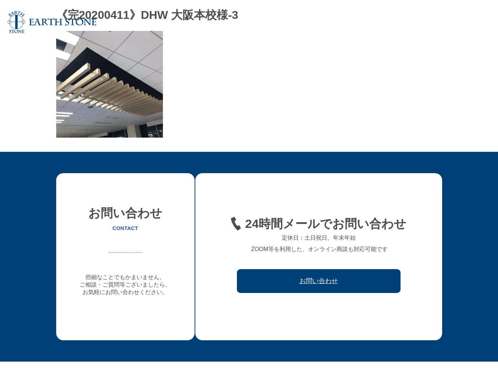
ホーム (185, 22)
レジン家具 (358, 22)
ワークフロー (394, 22)
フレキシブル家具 (318, 22)
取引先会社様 (433, 22)
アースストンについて (226, 22)
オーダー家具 (274, 22)
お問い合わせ (471, 22)
